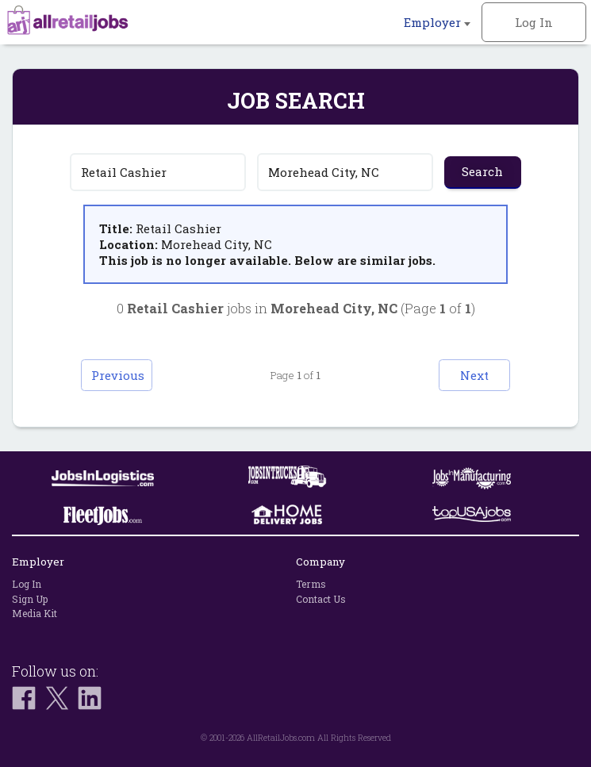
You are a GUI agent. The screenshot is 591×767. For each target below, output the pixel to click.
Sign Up (30, 599)
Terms (311, 583)
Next (474, 375)
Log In (534, 22)
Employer (437, 22)
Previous (117, 375)
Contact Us (321, 599)
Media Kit (34, 613)
